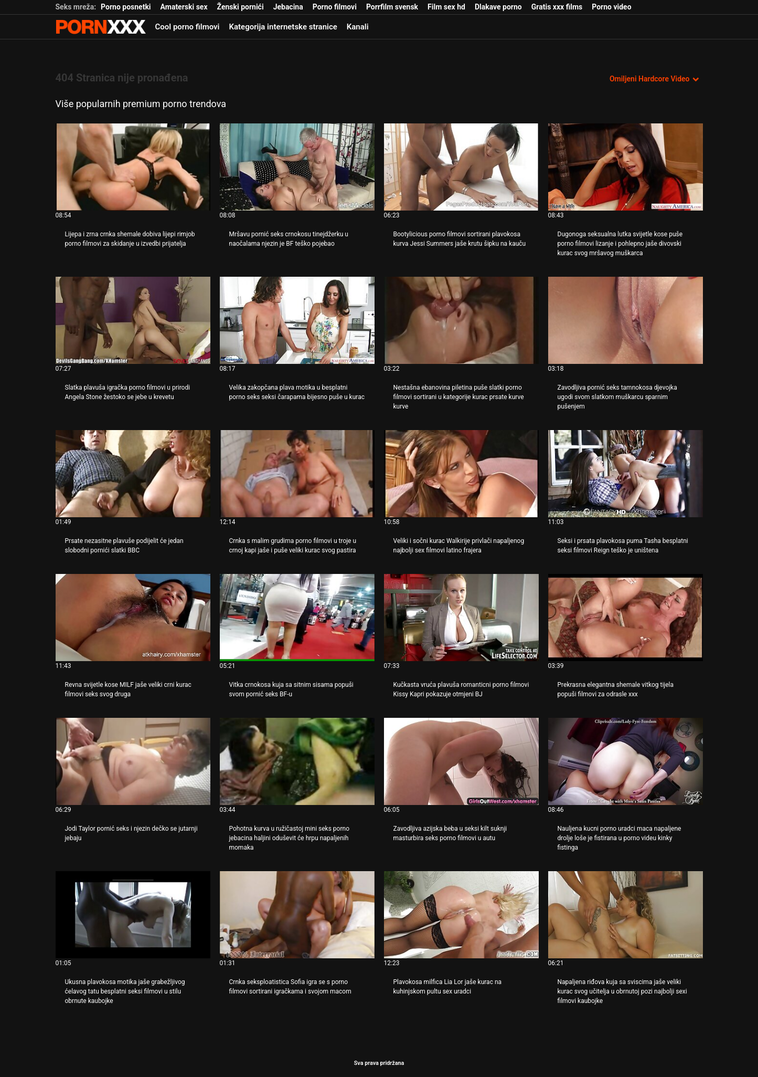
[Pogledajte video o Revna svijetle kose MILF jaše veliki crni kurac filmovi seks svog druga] (133, 617)
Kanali (358, 27)
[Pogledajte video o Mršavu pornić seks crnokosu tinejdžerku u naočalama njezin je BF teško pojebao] (297, 167)
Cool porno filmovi (187, 27)
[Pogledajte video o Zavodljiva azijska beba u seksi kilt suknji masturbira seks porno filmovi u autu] (461, 761)
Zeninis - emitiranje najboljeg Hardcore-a (101, 26)
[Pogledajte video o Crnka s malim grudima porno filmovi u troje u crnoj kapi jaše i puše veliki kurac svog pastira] (297, 473)
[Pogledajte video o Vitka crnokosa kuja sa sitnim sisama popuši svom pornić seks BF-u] (297, 617)
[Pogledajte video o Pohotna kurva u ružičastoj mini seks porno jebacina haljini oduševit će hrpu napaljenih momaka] (297, 761)
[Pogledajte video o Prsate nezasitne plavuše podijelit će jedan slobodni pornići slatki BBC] (133, 473)
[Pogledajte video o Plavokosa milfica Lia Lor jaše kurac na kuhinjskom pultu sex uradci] (461, 914)
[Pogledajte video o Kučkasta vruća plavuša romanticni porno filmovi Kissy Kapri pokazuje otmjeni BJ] (461, 617)
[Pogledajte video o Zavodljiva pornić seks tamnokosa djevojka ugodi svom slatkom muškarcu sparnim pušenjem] (625, 320)
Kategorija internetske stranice (283, 27)
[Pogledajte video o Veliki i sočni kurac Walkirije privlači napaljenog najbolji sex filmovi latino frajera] (461, 473)
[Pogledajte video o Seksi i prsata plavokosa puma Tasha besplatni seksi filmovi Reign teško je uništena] (625, 473)
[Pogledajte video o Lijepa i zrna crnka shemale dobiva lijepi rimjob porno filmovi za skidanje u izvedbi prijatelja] (133, 167)
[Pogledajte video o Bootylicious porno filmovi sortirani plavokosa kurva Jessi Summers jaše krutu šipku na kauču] (461, 167)
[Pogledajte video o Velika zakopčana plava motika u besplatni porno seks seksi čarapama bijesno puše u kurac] (297, 320)
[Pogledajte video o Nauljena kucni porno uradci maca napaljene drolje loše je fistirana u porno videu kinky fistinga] (625, 761)
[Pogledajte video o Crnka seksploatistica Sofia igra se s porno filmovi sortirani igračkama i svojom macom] (297, 914)
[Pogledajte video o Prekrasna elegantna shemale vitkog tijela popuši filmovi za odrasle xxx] (625, 617)
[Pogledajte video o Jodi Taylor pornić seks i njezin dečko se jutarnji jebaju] (133, 761)
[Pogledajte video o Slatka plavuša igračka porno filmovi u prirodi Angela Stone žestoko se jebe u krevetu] (133, 320)
